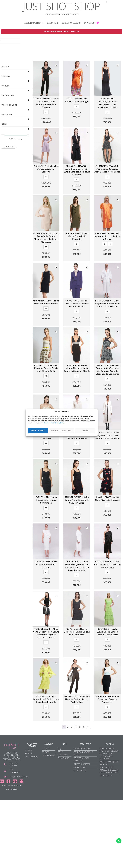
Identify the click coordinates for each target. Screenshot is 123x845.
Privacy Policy (59, 423)
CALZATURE (52, 22)
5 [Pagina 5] (80, 727)
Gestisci (85, 431)
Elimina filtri (9, 147)
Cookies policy (49, 423)
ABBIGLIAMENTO (34, 23)
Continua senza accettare (61, 431)
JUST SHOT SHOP (11, 746)
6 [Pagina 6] (84, 727)
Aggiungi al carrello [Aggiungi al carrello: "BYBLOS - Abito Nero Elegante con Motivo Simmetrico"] (46, 522)
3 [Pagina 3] (72, 727)
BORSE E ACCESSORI (71, 22)
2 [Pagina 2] (68, 727)
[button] (56, 66)
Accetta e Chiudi (38, 431)
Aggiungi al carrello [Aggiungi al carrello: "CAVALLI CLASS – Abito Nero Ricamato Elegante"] (107, 522)
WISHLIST (91, 22)
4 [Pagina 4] (76, 727)
